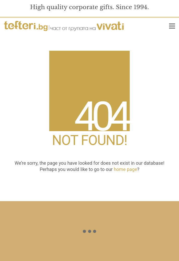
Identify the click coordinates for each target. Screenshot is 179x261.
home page (125, 169)
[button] (172, 26)
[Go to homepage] (64, 26)
